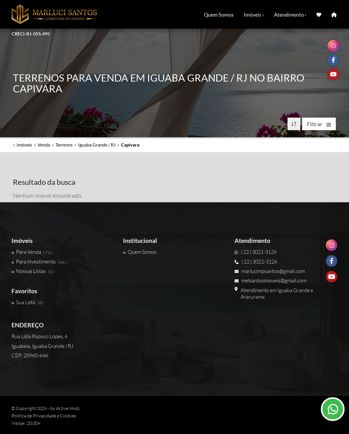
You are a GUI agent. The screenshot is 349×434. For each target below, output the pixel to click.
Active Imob (68, 408)
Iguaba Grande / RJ (97, 144)
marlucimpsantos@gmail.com (270, 271)
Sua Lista (27, 302)
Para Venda (31, 252)
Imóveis (24, 144)
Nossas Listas (32, 271)
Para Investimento (39, 261)
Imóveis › (254, 14)
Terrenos (64, 144)
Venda (43, 144)
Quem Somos (219, 14)
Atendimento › (290, 14)
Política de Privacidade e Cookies (43, 416)
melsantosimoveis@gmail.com (270, 280)
